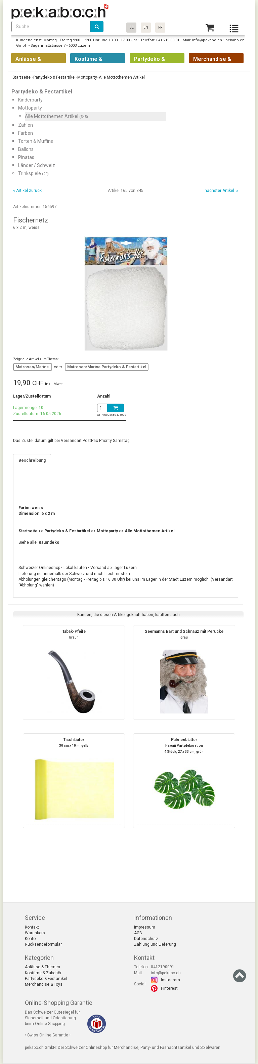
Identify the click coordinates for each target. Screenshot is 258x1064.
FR (160, 27)
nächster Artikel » (221, 190)
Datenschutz (146, 938)
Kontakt (32, 927)
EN (145, 27)
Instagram (170, 980)
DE (131, 27)
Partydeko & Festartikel (46, 978)
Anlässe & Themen (42, 967)
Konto (30, 938)
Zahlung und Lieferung (155, 944)
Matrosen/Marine (32, 367)
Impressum (144, 927)
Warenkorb (35, 933)
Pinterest (169, 988)
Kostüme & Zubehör (43, 973)
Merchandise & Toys (43, 984)
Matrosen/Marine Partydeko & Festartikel (106, 367)
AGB (138, 933)
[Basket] (210, 28)
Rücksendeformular (43, 944)
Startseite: (21, 77)
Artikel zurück (29, 190)
